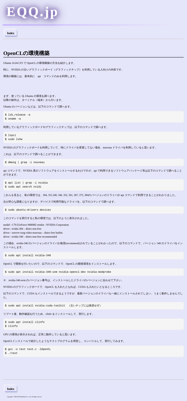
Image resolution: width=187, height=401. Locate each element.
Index (10, 33)
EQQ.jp (33, 11)
